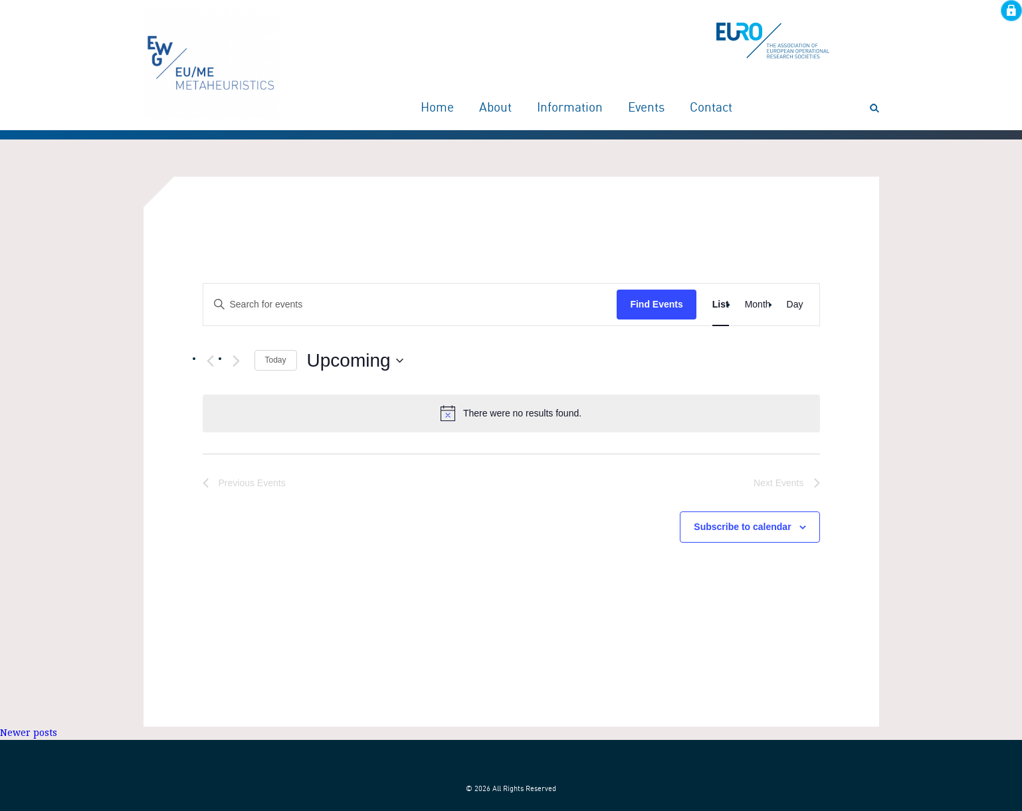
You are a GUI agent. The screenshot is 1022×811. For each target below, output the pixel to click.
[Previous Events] (211, 361)
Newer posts (28, 732)
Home (437, 108)
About (495, 108)
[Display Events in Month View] (758, 304)
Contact (711, 108)
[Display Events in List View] (720, 304)
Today (275, 360)
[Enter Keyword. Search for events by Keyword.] (410, 304)
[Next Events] (237, 361)
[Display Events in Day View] (795, 304)
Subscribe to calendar (742, 526)
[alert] (511, 413)
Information (570, 108)
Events (646, 108)
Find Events (656, 304)
